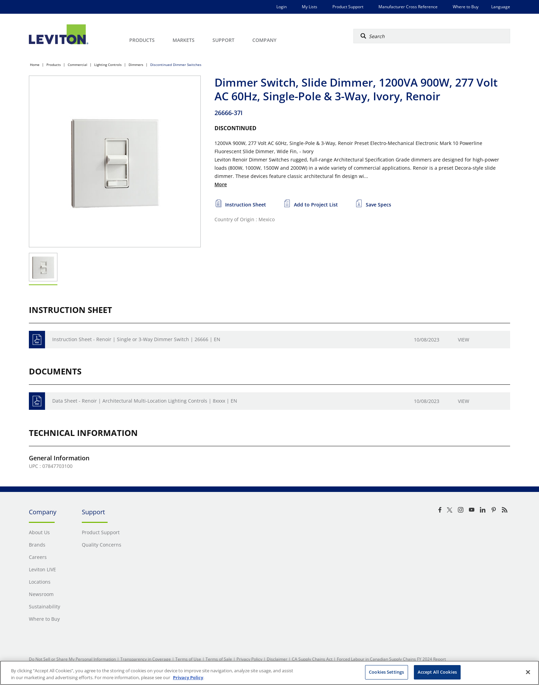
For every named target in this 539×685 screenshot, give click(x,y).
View (463, 339)
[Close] (528, 672)
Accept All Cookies (437, 672)
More (220, 184)
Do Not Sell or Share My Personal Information (72, 659)
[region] (269, 673)
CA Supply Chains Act (312, 659)
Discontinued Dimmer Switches (175, 64)
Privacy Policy (249, 659)
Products (53, 64)
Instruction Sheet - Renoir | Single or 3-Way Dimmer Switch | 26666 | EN (136, 339)
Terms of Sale (219, 659)
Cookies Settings (386, 672)
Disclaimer (277, 659)
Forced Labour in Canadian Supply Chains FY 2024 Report (391, 659)
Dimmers (136, 64)
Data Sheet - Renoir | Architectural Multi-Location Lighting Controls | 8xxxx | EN (144, 400)
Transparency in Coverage (145, 659)
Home (35, 64)
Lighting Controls (108, 64)
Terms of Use (188, 659)
